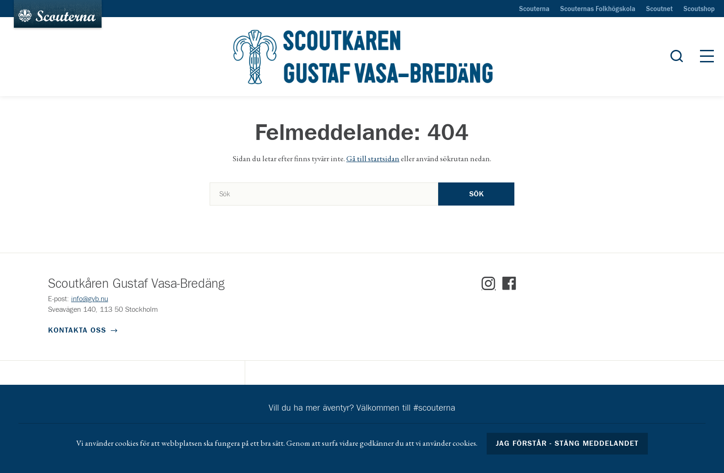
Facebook (509, 284)
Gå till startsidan (372, 158)
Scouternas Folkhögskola (597, 9)
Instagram (488, 284)
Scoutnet (659, 9)
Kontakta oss (77, 330)
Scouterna (534, 9)
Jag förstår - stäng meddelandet (567, 443)
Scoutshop (699, 9)
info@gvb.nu (89, 299)
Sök (476, 194)
